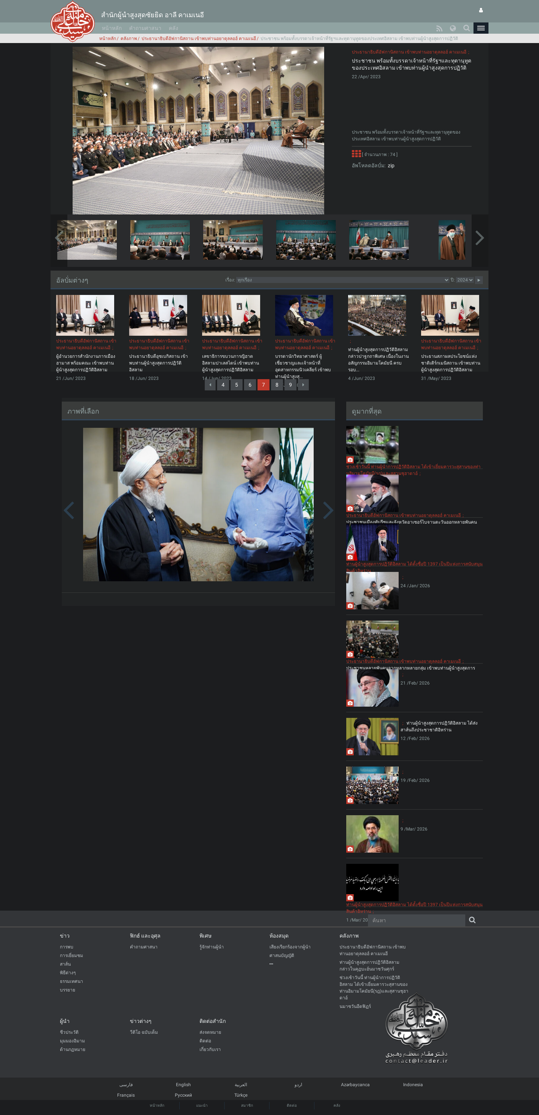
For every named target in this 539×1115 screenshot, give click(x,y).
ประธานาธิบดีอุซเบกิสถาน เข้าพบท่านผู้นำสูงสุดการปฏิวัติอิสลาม (158, 363)
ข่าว (65, 936)
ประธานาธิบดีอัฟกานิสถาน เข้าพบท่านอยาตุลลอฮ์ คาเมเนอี (198, 38)
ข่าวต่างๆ (141, 1021)
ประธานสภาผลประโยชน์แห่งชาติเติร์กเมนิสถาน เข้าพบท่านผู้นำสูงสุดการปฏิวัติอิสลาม (450, 363)
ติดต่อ (292, 1105)
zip (390, 165)
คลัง (173, 28)
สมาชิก (247, 1105)
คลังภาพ (129, 38)
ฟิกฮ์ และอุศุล (145, 936)
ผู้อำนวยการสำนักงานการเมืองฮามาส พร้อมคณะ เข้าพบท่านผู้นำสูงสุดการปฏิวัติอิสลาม (85, 363)
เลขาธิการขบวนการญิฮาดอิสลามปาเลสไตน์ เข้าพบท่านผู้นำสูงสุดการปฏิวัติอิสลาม (230, 363)
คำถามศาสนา (145, 28)
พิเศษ (205, 936)
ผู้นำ (65, 1021)
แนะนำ (202, 1105)
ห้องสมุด (279, 936)
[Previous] (210, 384)
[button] (480, 28)
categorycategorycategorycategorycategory (343, 280)
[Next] (303, 384)
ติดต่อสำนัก (213, 1021)
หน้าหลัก (112, 28)
